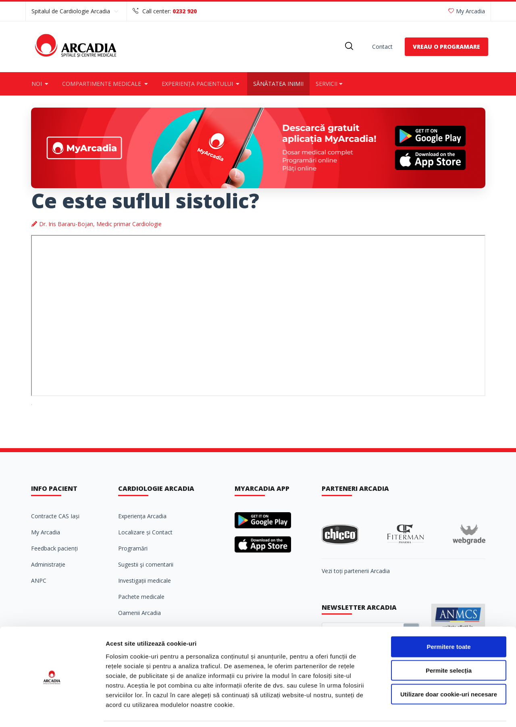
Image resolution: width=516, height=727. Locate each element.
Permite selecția (449, 644)
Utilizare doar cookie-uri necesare (448, 668)
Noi (40, 83)
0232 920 (185, 11)
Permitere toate (448, 620)
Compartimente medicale (106, 83)
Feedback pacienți (54, 548)
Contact (382, 46)
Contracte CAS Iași (55, 516)
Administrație (48, 564)
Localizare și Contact (145, 532)
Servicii (330, 83)
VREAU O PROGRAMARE (446, 46)
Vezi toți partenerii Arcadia (356, 571)
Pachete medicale (141, 596)
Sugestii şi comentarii (145, 564)
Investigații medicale (144, 580)
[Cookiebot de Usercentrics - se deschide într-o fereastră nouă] (52, 711)
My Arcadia (466, 11)
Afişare (403, 711)
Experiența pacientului (201, 83)
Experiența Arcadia (142, 516)
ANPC (38, 580)
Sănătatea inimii (278, 83)
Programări (133, 548)
